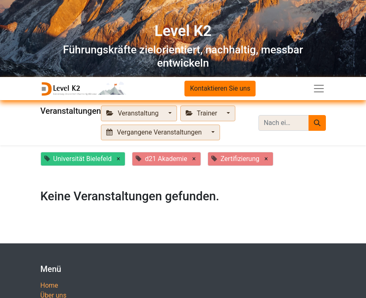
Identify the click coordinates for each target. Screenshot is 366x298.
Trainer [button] (202, 113)
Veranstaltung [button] (133, 113)
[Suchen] (317, 123)
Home (49, 285)
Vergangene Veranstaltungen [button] (154, 132)
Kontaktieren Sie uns (220, 88)
